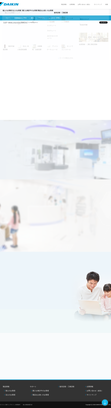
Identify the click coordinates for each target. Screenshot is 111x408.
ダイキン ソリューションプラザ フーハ (17, 22)
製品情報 (63, 4)
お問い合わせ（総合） (84, 4)
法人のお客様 (10, 395)
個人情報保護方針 (27, 404)
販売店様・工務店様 (74, 13)
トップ (5, 22)
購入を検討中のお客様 (41, 391)
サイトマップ (98, 4)
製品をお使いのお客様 (41, 395)
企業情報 (72, 4)
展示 (32, 18)
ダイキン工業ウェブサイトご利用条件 (10, 404)
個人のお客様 (10, 391)
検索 (106, 4)
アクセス (41, 18)
